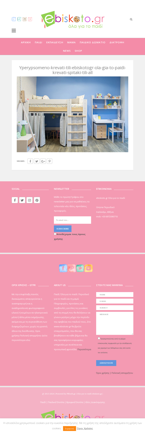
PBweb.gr (71, 393)
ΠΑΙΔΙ (38, 42)
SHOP (78, 50)
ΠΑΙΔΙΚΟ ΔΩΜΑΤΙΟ (92, 42)
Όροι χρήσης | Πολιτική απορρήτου (114, 372)
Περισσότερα (84, 349)
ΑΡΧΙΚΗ (26, 42)
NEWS (67, 50)
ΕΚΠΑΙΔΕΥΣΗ (54, 42)
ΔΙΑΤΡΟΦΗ (117, 42)
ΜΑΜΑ (71, 42)
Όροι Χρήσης (85, 428)
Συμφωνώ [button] (69, 428)
